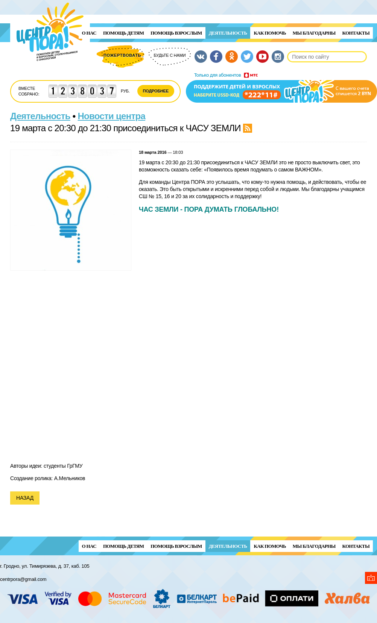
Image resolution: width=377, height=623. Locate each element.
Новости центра (112, 116)
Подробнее (156, 91)
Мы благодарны (314, 33)
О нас (89, 33)
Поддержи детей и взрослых (281, 88)
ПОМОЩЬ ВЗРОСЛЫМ (176, 33)
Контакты (355, 33)
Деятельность (228, 33)
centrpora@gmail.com (23, 579)
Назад (24, 498)
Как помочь (270, 33)
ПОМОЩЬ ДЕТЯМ (123, 33)
